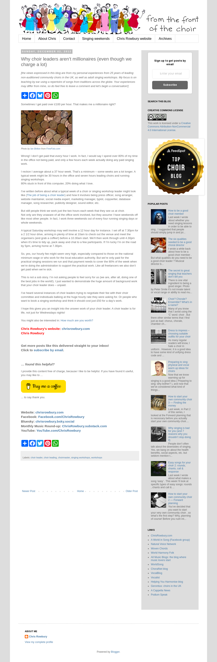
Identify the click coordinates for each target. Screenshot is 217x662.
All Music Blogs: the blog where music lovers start (168, 559)
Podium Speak (159, 594)
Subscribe (170, 85)
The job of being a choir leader (46, 195)
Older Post (132, 491)
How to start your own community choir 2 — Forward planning (180, 498)
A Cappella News (160, 590)
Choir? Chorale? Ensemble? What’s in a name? (180, 302)
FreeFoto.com (53, 148)
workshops (96, 457)
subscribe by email (48, 350)
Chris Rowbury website (134, 38)
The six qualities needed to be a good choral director (180, 242)
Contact (69, 38)
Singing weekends (96, 38)
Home (26, 38)
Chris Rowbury (38, 636)
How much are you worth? (77, 320)
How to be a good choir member (178, 212)
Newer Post (28, 491)
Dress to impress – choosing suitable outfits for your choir (179, 333)
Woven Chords (159, 548)
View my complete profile (39, 642)
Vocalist (155, 577)
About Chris (47, 38)
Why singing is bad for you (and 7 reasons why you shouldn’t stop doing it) (179, 434)
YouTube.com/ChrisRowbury (58, 430)
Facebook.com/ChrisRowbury (61, 417)
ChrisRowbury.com (161, 535)
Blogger (115, 651)
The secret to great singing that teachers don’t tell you (180, 273)
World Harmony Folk (162, 552)
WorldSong (157, 564)
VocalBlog (156, 573)
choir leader (37, 457)
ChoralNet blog (159, 568)
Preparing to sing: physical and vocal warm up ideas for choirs (178, 367)
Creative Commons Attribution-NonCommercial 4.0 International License (169, 127)
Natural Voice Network (163, 544)
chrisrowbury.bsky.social (55, 421)
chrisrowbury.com (76, 328)
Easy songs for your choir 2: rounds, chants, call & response (179, 467)
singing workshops (80, 457)
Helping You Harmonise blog (167, 581)
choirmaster (64, 457)
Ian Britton (36, 148)
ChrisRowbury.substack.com (84, 426)
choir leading (50, 457)
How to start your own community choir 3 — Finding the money (180, 401)
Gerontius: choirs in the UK (166, 586)
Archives (165, 38)
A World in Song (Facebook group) (170, 539)
